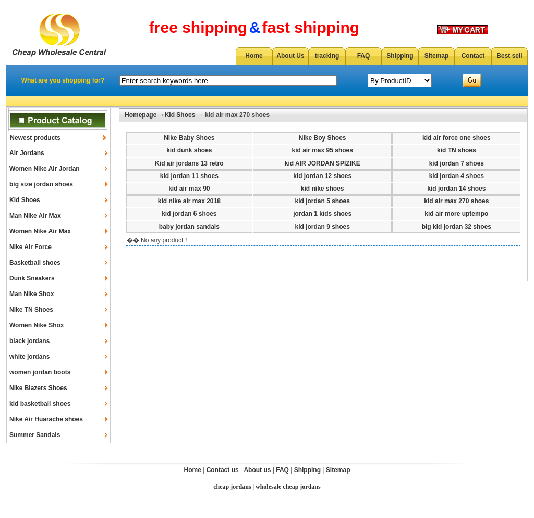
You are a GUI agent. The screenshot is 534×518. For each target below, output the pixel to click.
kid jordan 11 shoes (189, 176)
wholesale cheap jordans (288, 486)
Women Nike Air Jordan (44, 168)
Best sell (509, 56)
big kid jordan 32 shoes (456, 226)
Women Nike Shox (36, 325)
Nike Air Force (30, 247)
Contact (473, 56)
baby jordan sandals (189, 226)
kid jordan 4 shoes (456, 176)
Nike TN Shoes (31, 309)
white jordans (29, 356)
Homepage (140, 115)
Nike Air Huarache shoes (46, 419)
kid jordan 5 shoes (322, 201)
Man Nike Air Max (35, 215)
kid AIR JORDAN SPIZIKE (322, 163)
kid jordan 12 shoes (322, 176)
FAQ (363, 56)
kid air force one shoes (456, 138)
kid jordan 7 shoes (456, 163)
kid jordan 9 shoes (322, 226)
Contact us (223, 470)
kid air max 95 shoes (322, 150)
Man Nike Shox (31, 294)
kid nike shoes (322, 188)
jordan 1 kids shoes (322, 213)
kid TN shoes (456, 150)
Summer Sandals (34, 435)
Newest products (35, 138)
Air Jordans (26, 153)
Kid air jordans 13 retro (189, 163)
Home (253, 56)
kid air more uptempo (456, 213)
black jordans (29, 341)
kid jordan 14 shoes (456, 188)
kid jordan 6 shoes (189, 213)
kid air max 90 (189, 188)
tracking (327, 56)
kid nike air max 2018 (189, 201)
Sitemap (436, 56)
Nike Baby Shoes (189, 138)
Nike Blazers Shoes (38, 388)
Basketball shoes (34, 262)
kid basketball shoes (39, 403)
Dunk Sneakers (32, 278)
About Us (290, 56)
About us (257, 470)
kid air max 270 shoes (456, 201)
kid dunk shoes (189, 150)
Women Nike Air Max (40, 231)
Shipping (399, 56)
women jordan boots (39, 372)
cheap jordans (232, 486)
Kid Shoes (24, 200)
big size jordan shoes (41, 184)
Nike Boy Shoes (322, 138)
